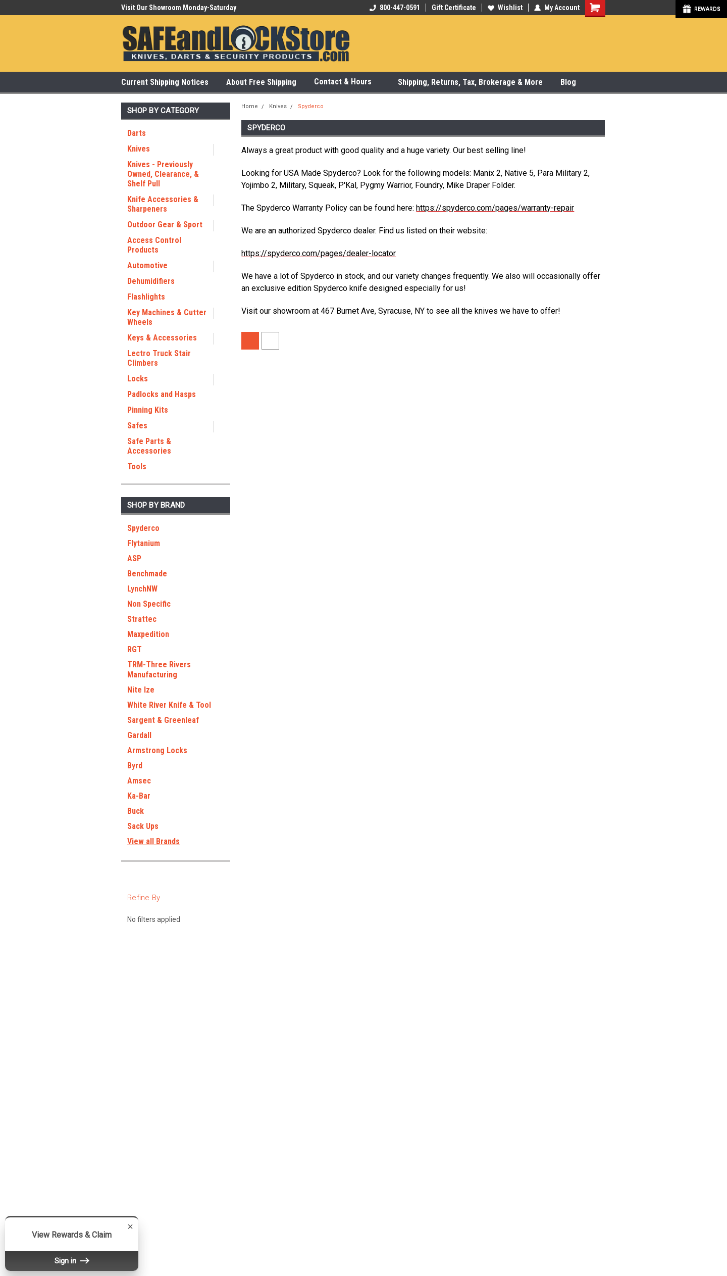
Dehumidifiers (151, 281)
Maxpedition (148, 634)
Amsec (139, 781)
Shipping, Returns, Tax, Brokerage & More (470, 82)
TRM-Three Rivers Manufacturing (159, 669)
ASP (134, 558)
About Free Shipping (261, 82)
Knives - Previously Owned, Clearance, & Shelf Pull (163, 174)
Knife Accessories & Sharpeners (162, 204)
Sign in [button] (72, 1260)
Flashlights (146, 297)
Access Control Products (154, 245)
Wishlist (505, 8)
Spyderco (143, 528)
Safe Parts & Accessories (149, 446)
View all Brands (153, 841)
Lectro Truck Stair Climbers (159, 358)
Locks (137, 378)
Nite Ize (140, 690)
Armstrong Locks (157, 750)
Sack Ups (143, 826)
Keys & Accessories (162, 337)
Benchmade (147, 573)
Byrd (134, 765)
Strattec (142, 619)
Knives (138, 149)
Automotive (147, 265)
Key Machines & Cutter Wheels (166, 317)
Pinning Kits (147, 410)
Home (249, 106)
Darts (136, 133)
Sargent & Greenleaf (163, 720)
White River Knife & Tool (169, 705)
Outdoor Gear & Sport (164, 224)
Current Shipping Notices (165, 82)
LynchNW (142, 589)
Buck (135, 811)
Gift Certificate (454, 8)
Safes (137, 425)
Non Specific (149, 604)
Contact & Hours (347, 82)
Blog (568, 82)
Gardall (139, 735)
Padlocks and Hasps (161, 394)
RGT (134, 649)
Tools (136, 466)
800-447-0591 (395, 8)
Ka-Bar (138, 796)
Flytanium (143, 543)
